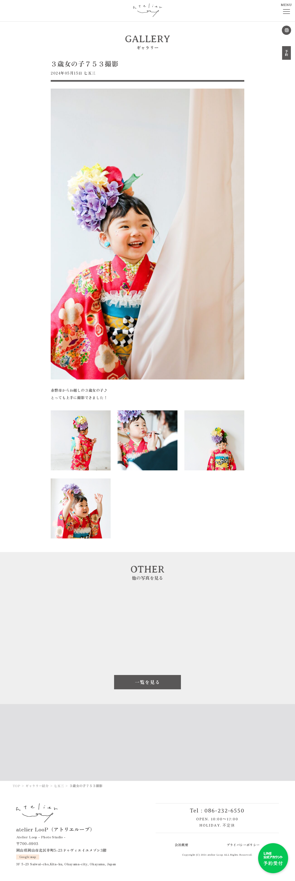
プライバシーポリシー (243, 844)
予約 (286, 53)
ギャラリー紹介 (37, 785)
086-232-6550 (224, 811)
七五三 (90, 73)
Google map (27, 857)
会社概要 (181, 844)
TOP (16, 785)
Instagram (286, 30)
